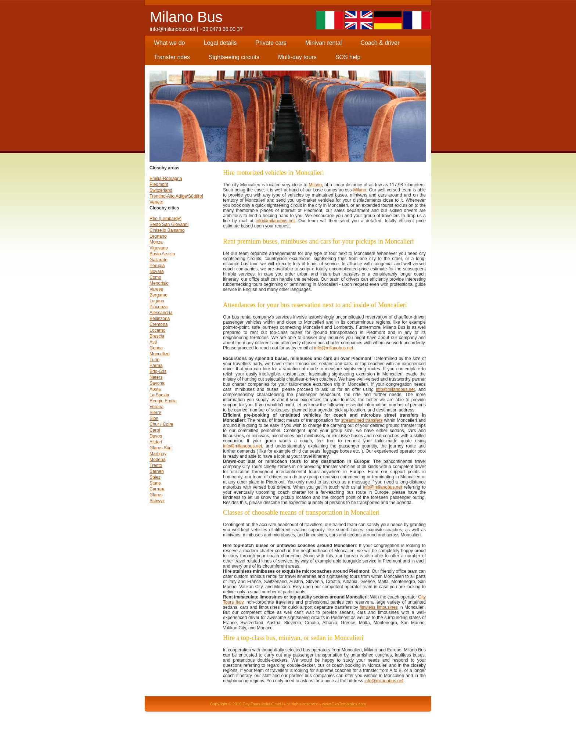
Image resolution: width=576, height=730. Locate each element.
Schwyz (157, 500)
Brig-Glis (158, 371)
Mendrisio (159, 283)
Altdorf (156, 442)
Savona (157, 383)
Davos (156, 436)
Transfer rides (172, 57)
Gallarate (159, 259)
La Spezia (159, 395)
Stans (155, 483)
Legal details (220, 43)
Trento (156, 465)
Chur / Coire (161, 424)
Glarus (156, 494)
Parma (156, 365)
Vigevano (159, 248)
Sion (154, 418)
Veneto (156, 202)
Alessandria (161, 312)
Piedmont (159, 184)
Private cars (270, 43)
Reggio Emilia (163, 400)
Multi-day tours (297, 57)
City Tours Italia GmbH (262, 704)
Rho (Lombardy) (165, 218)
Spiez (155, 477)
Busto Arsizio (162, 253)
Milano (315, 184)
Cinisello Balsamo (167, 230)
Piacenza (159, 306)
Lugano (157, 300)
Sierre (155, 412)
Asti (153, 342)
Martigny (158, 453)
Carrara (157, 489)
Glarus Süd (161, 447)
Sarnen (157, 471)
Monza (156, 242)
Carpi (155, 430)
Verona (156, 406)
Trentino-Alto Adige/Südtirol (176, 196)
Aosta (155, 389)
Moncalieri (160, 353)
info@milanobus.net (172, 29)
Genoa (156, 347)
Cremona (159, 324)
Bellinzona (160, 318)
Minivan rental (323, 43)
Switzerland (161, 190)
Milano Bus (186, 17)
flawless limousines (379, 607)
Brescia (157, 336)
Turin (154, 359)
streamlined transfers (362, 420)
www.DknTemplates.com (344, 704)
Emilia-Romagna (166, 178)
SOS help (347, 57)
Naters (156, 377)
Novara (157, 271)
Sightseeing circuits (234, 57)
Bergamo (159, 295)
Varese (156, 289)
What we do (169, 43)
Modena (157, 459)
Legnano (158, 236)
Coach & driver (379, 43)
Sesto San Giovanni (169, 224)
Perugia (157, 265)
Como (155, 277)
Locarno (157, 330)
